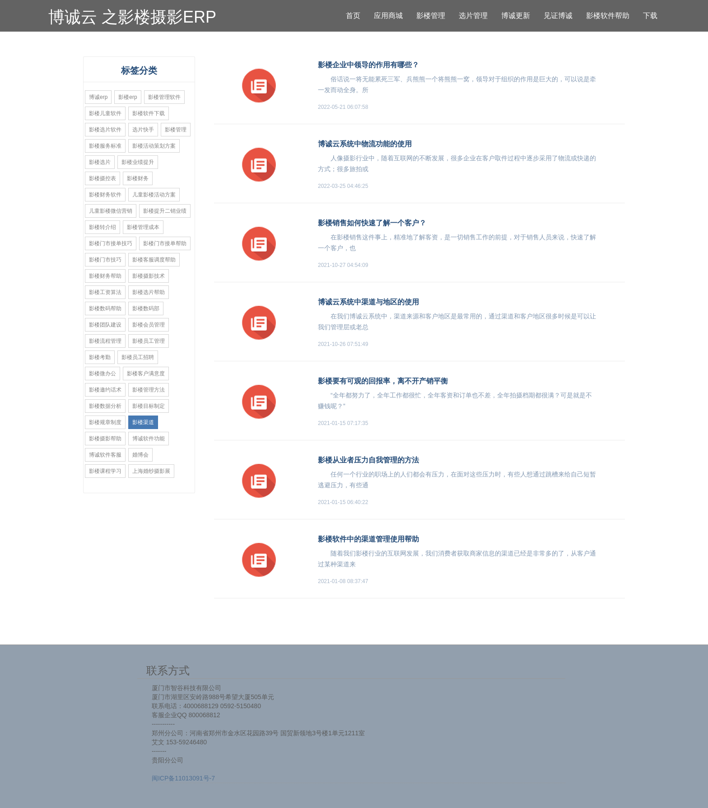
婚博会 (140, 455)
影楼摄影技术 (148, 276)
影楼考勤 (100, 357)
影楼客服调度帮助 (154, 259)
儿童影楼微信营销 (110, 211)
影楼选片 (100, 162)
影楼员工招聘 (137, 357)
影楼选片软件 (105, 129)
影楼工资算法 (105, 292)
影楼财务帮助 (105, 276)
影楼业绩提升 (137, 162)
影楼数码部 (145, 308)
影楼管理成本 (143, 227)
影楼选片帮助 (148, 292)
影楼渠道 (143, 422)
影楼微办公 (102, 373)
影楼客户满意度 (146, 373)
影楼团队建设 (105, 324)
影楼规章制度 (105, 422)
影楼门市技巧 (105, 259)
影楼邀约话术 (105, 389)
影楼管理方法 (148, 389)
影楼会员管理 (148, 324)
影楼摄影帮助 (105, 438)
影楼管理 (175, 129)
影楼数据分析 (105, 406)
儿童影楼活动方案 (154, 194)
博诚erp (98, 97)
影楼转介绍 (102, 227)
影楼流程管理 (105, 341)
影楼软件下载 (148, 113)
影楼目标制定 (148, 406)
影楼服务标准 (105, 146)
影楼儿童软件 (105, 113)
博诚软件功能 (148, 438)
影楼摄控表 (102, 178)
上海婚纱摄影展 (151, 471)
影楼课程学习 (105, 471)
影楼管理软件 (164, 97)
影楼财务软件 (105, 194)
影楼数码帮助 (105, 308)
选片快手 (143, 129)
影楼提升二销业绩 (164, 211)
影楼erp (127, 97)
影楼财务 (138, 178)
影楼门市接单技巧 (110, 243)
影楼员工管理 (148, 341)
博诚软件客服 (105, 455)
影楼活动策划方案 (154, 146)
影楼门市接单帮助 (164, 243)
